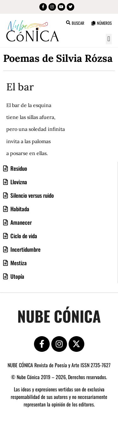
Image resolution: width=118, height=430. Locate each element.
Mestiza (18, 263)
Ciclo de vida (23, 236)
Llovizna (18, 182)
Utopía (16, 276)
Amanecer (20, 222)
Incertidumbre (25, 249)
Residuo (18, 168)
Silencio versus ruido (31, 195)
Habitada (19, 209)
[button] (109, 39)
